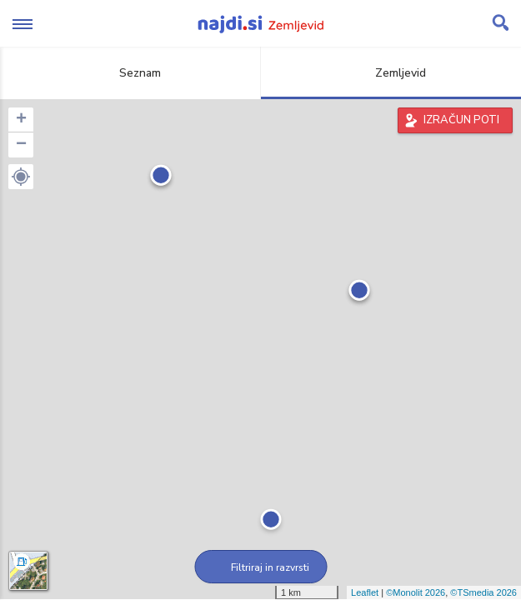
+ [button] (21, 120)
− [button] (21, 145)
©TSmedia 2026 (483, 593)
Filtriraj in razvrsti (260, 567)
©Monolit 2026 (415, 593)
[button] (20, 176)
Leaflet (364, 593)
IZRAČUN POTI (461, 120)
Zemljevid (391, 73)
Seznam (130, 73)
